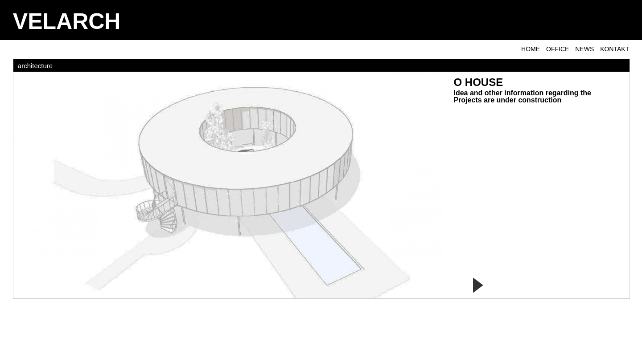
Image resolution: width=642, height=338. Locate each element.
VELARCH (67, 21)
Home (530, 49)
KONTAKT (614, 49)
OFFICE (557, 49)
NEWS (584, 49)
